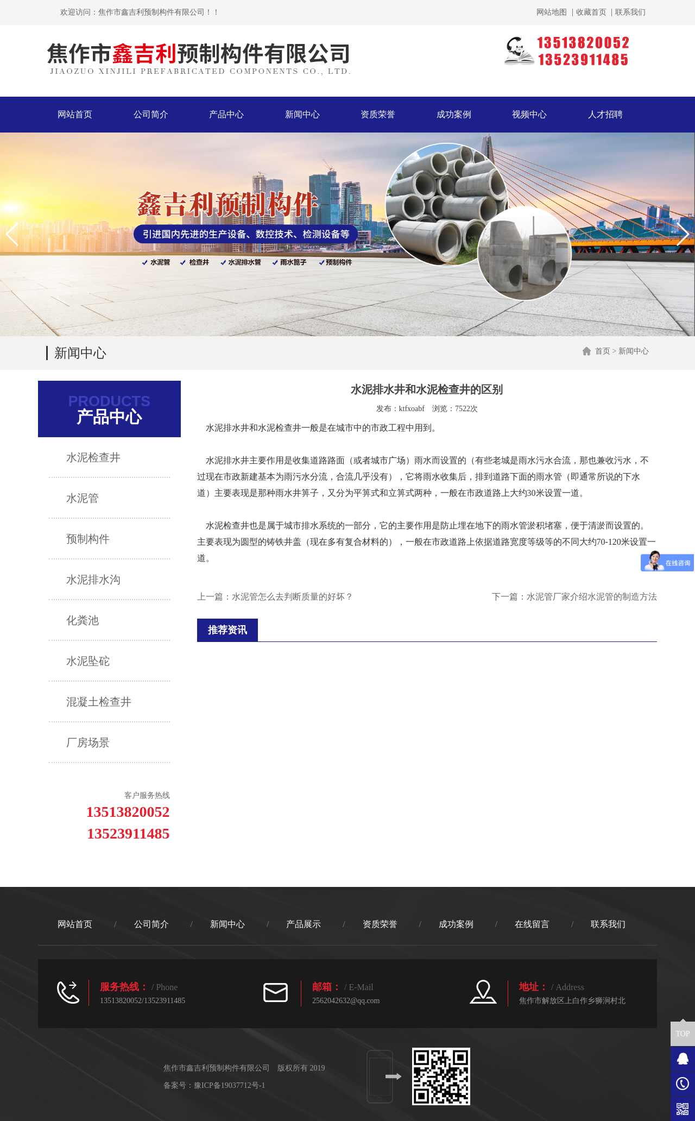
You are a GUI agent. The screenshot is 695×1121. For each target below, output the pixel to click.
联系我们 (630, 12)
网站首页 (75, 114)
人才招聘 (605, 114)
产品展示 (303, 924)
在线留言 (532, 924)
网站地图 (551, 12)
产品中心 (226, 114)
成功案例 (454, 114)
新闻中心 (302, 114)
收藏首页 (591, 12)
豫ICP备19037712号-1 (229, 1085)
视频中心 (529, 114)
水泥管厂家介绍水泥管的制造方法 (592, 596)
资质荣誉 (378, 114)
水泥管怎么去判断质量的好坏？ (292, 596)
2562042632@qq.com (346, 1001)
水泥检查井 (227, 525)
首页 (602, 351)
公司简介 (151, 114)
